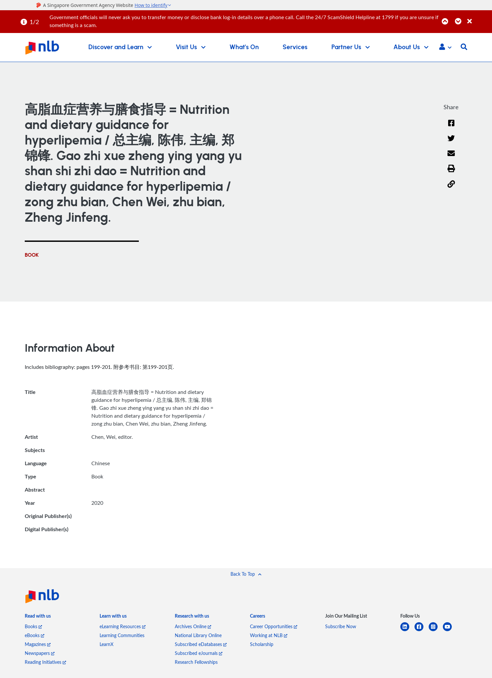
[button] (445, 47)
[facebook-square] (422, 630)
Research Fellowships (196, 662)
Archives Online (193, 626)
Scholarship (261, 644)
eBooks (34, 635)
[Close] (478, 17)
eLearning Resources (122, 626)
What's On (244, 47)
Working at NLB (268, 635)
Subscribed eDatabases (201, 644)
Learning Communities (122, 635)
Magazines (37, 644)
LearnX (106, 644)
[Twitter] (451, 142)
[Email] (451, 158)
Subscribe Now (340, 626)
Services (295, 47)
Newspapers (39, 653)
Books (33, 626)
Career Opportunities (273, 626)
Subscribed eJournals (198, 653)
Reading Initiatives (45, 662)
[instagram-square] (436, 630)
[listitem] (38, 617)
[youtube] (450, 630)
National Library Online (198, 635)
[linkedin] (407, 630)
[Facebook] (451, 127)
